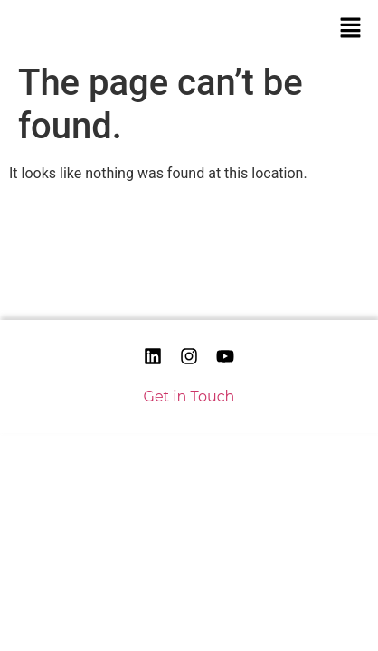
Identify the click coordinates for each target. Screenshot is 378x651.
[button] (351, 27)
